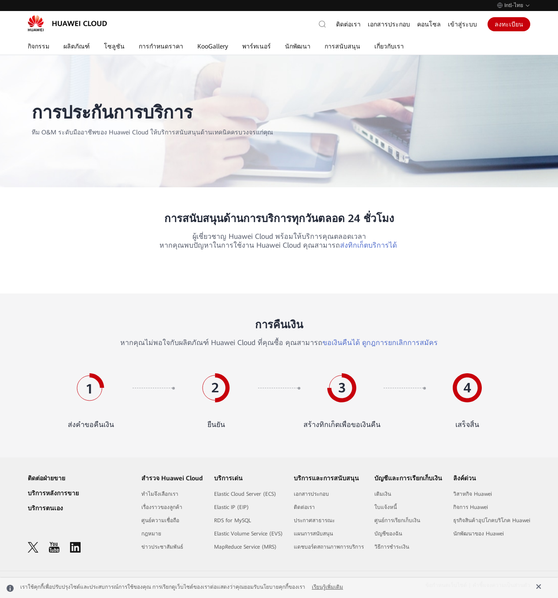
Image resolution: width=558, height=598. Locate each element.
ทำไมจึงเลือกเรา (159, 494)
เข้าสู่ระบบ (462, 24)
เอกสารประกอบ (389, 24)
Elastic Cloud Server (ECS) (245, 494)
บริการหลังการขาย (53, 493)
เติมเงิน (382, 494)
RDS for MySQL (232, 520)
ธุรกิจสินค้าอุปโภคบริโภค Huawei (491, 520)
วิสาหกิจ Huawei (472, 494)
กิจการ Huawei (470, 507)
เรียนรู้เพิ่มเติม (327, 587)
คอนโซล (429, 24)
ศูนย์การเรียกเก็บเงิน (397, 520)
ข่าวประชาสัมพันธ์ (162, 547)
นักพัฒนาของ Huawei (478, 534)
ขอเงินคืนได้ (341, 342)
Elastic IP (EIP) (231, 507)
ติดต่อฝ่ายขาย (46, 478)
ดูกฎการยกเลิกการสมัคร (400, 342)
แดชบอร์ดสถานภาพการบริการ (329, 547)
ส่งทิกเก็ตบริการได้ (368, 245)
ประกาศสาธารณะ (314, 520)
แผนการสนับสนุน (313, 534)
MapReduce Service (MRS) (245, 547)
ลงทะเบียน (509, 24)
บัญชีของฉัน (388, 534)
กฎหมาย (151, 534)
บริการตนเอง (45, 508)
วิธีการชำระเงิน (391, 547)
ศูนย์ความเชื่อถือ (160, 520)
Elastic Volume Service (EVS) (248, 534)
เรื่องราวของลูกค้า (161, 507)
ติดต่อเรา (348, 24)
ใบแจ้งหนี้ (385, 507)
